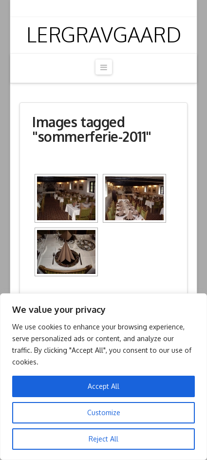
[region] (103, 376)
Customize (103, 412)
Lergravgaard (103, 34)
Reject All (103, 439)
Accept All (103, 386)
